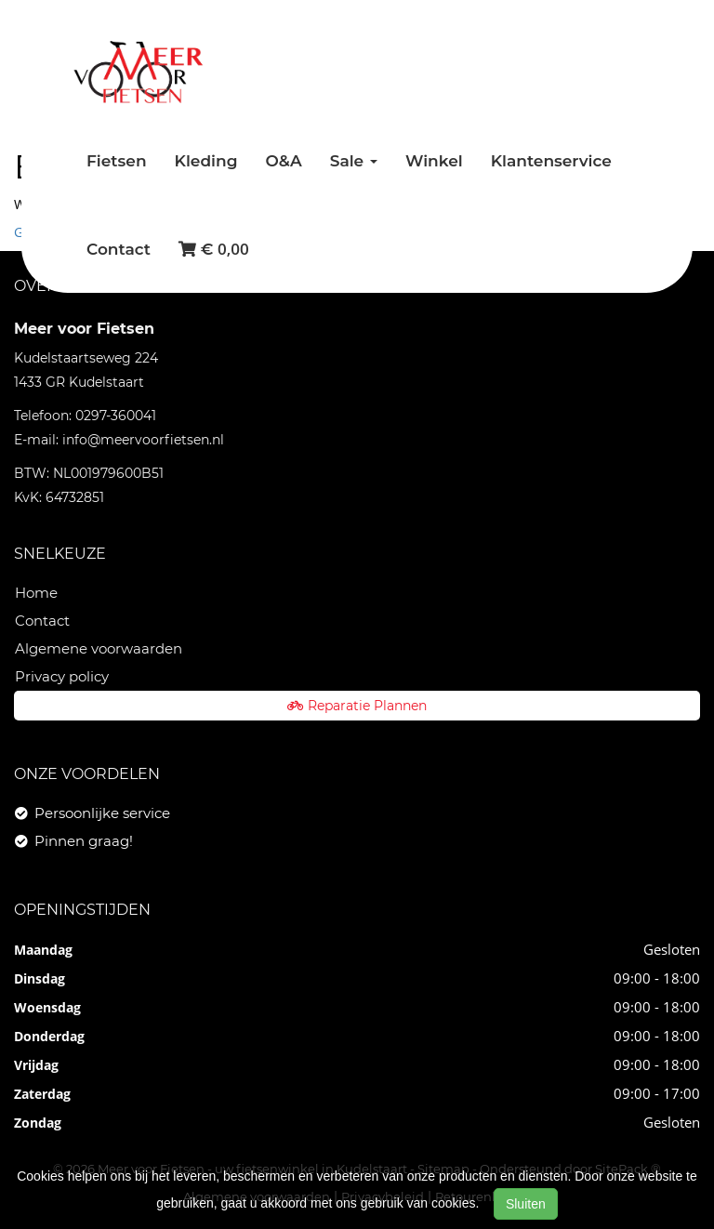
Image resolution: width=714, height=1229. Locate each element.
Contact (118, 249)
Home (36, 592)
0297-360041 (115, 415)
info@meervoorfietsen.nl (143, 439)
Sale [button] (353, 161)
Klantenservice (551, 161)
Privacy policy (62, 676)
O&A (283, 161)
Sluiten (526, 1203)
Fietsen (116, 161)
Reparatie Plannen (357, 705)
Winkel (434, 161)
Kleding (206, 161)
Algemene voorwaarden (98, 648)
